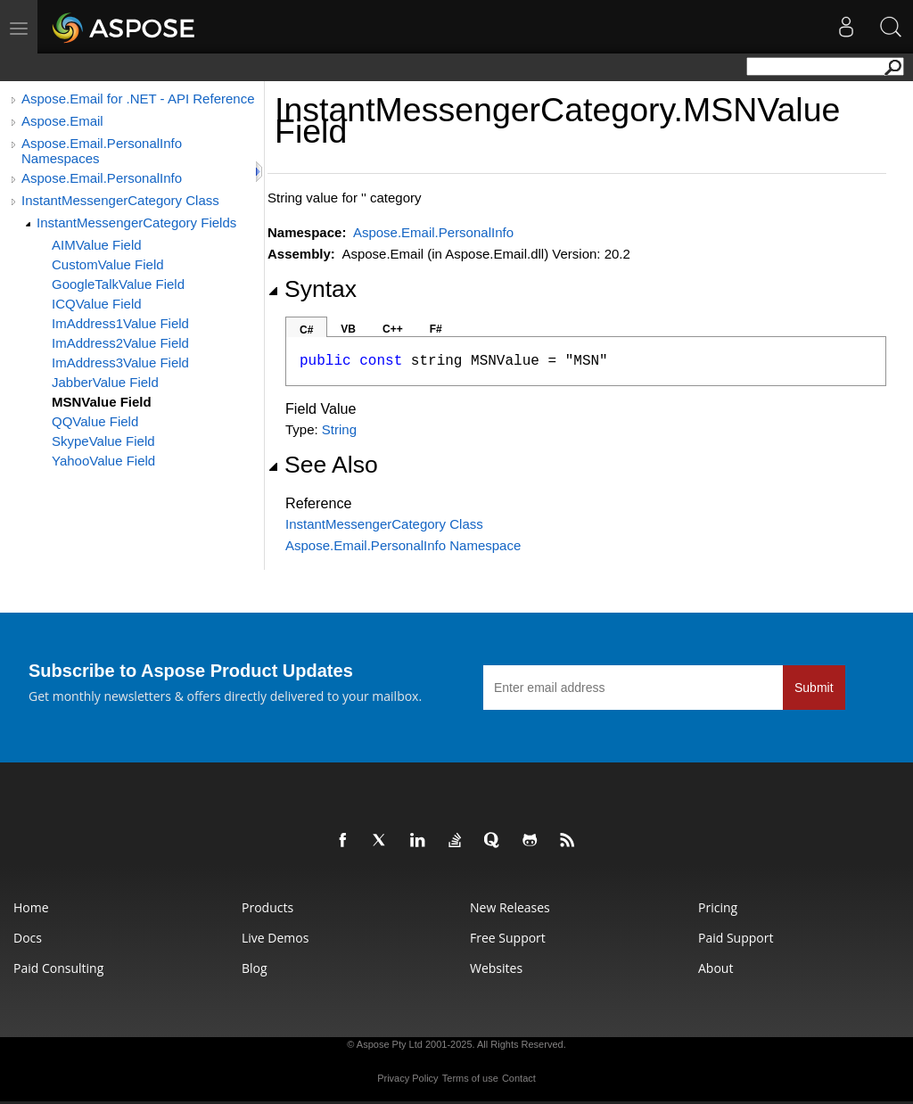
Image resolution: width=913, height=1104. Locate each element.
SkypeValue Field (103, 441)
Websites (496, 968)
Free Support (508, 937)
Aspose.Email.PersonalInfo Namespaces (101, 151)
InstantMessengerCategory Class (120, 200)
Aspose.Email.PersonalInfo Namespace (403, 545)
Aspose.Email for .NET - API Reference (138, 98)
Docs (27, 937)
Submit (814, 687)
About (715, 968)
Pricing (717, 907)
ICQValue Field (97, 303)
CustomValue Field (108, 264)
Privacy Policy (407, 1078)
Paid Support (735, 937)
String (339, 429)
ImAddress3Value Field (120, 362)
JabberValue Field (105, 382)
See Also (322, 464)
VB (348, 329)
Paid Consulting (58, 968)
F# (436, 329)
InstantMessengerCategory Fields (136, 222)
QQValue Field (95, 421)
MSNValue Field (102, 401)
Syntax (312, 289)
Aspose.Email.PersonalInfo (101, 177)
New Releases (510, 907)
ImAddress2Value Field (120, 342)
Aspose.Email (62, 120)
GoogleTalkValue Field (118, 284)
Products (267, 907)
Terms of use (470, 1078)
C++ (392, 329)
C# (306, 330)
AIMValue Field (97, 244)
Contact (519, 1078)
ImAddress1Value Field (120, 323)
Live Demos (275, 937)
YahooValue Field (103, 460)
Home (31, 907)
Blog (254, 968)
